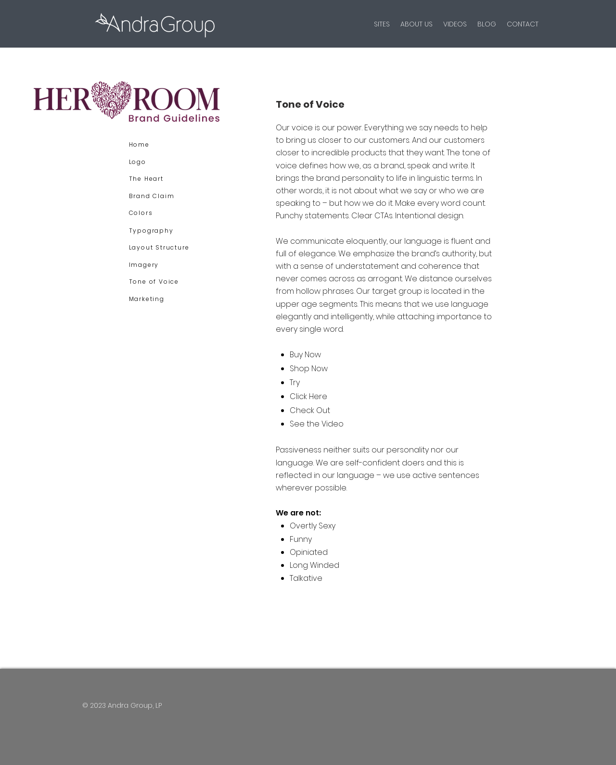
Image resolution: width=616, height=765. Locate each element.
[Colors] (161, 213)
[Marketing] (161, 299)
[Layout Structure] (161, 247)
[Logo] (161, 162)
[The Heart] (161, 179)
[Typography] (161, 230)
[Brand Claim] (161, 196)
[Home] (161, 144)
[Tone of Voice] (161, 281)
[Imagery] (161, 265)
